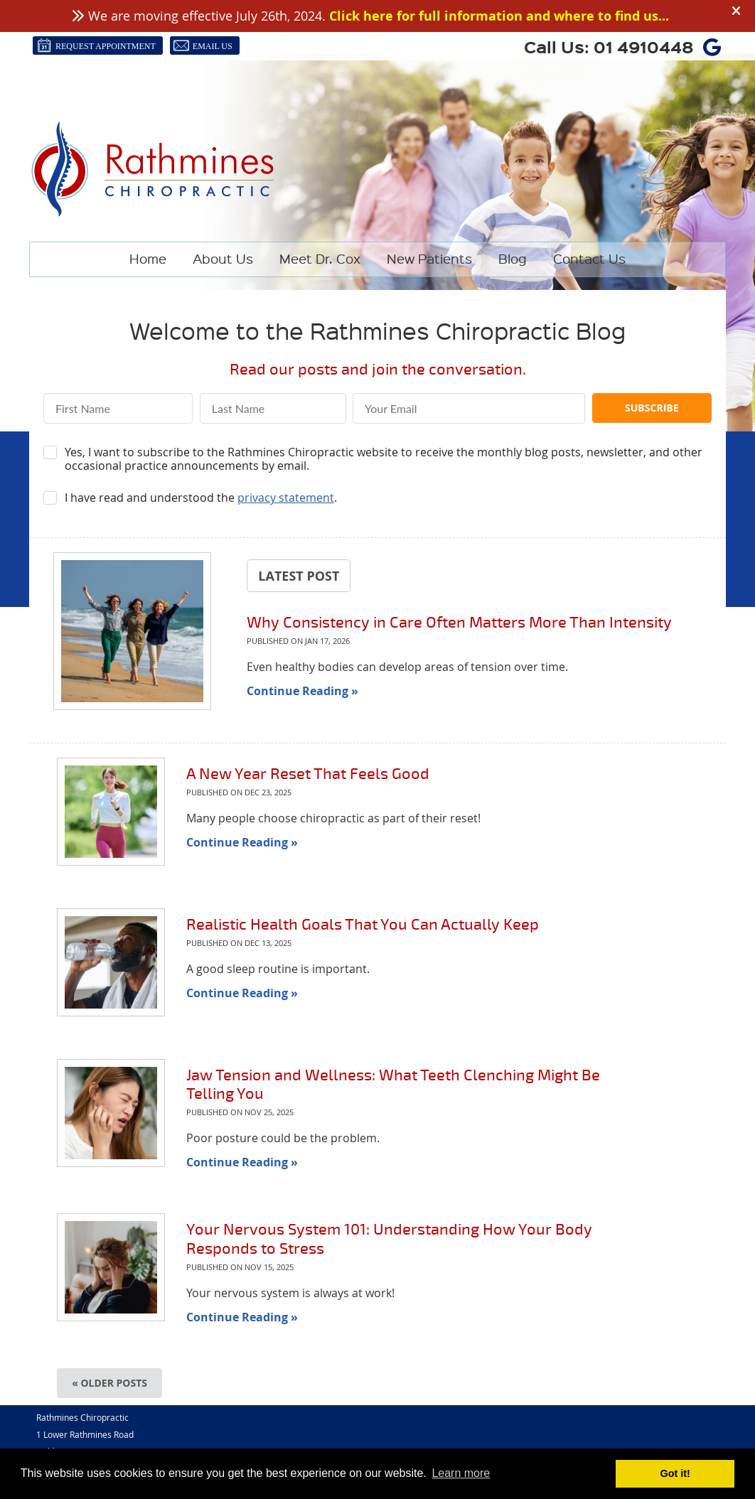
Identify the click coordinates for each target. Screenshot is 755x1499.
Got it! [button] (675, 1473)
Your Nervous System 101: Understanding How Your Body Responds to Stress (389, 1238)
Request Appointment (96, 45)
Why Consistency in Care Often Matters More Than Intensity (459, 622)
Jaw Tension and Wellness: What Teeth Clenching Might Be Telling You (393, 1084)
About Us (223, 258)
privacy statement (285, 497)
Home (147, 258)
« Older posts (109, 1383)
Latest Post (298, 575)
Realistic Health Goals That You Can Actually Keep (362, 924)
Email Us (202, 45)
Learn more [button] (461, 1473)
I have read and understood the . (201, 498)
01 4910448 (644, 46)
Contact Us (589, 258)
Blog (512, 258)
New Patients (429, 258)
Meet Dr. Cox (319, 258)
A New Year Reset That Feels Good (307, 773)
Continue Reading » (302, 691)
